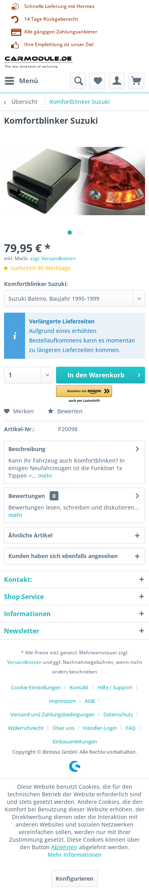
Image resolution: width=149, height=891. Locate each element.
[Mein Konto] (117, 81)
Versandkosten (24, 662)
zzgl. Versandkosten (53, 258)
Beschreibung (26, 449)
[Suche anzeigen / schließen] (78, 81)
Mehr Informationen (75, 854)
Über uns (63, 727)
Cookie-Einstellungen (36, 687)
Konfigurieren (74, 878)
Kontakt (79, 687)
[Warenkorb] (136, 81)
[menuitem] (21, 81)
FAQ (130, 727)
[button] (84, 394)
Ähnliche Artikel (30, 535)
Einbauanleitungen (74, 741)
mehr (44, 475)
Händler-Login (100, 727)
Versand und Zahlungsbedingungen (52, 714)
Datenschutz (118, 714)
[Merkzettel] (97, 81)
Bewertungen (26, 496)
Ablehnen (64, 847)
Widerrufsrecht (26, 727)
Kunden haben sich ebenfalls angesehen (63, 556)
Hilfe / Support (114, 687)
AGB (90, 700)
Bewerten (65, 411)
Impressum (62, 700)
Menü (21, 79)
